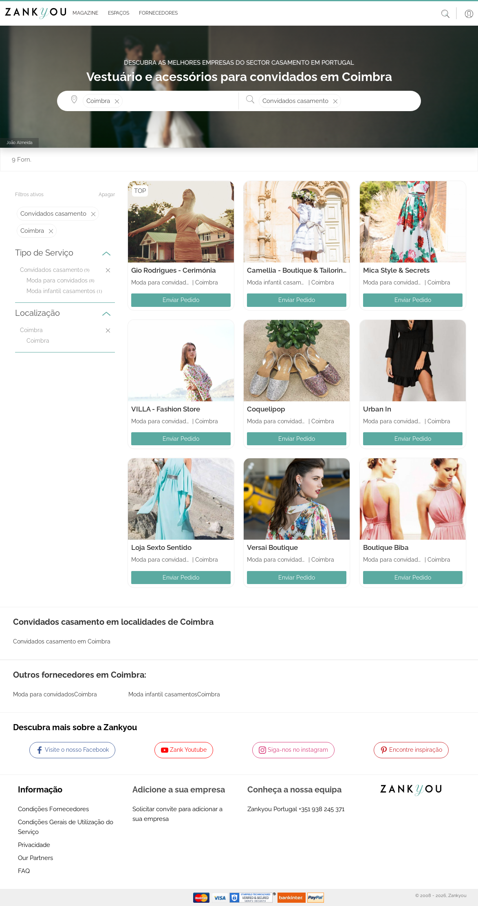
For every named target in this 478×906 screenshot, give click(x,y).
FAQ (24, 871)
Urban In (377, 409)
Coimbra (37, 340)
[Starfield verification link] (253, 897)
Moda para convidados (57, 280)
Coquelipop (266, 409)
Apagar (107, 194)
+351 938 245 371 (321, 809)
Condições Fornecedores (53, 809)
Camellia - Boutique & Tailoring (297, 270)
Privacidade (34, 845)
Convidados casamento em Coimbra (61, 641)
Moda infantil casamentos (60, 291)
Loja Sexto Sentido (161, 547)
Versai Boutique (272, 547)
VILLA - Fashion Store (165, 409)
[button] (83, 13)
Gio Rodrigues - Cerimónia (173, 270)
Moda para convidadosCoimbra (55, 694)
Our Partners (35, 858)
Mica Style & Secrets (396, 270)
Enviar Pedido (181, 300)
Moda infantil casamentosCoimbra (174, 694)
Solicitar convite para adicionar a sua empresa (177, 814)
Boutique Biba (386, 547)
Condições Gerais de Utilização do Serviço (65, 827)
